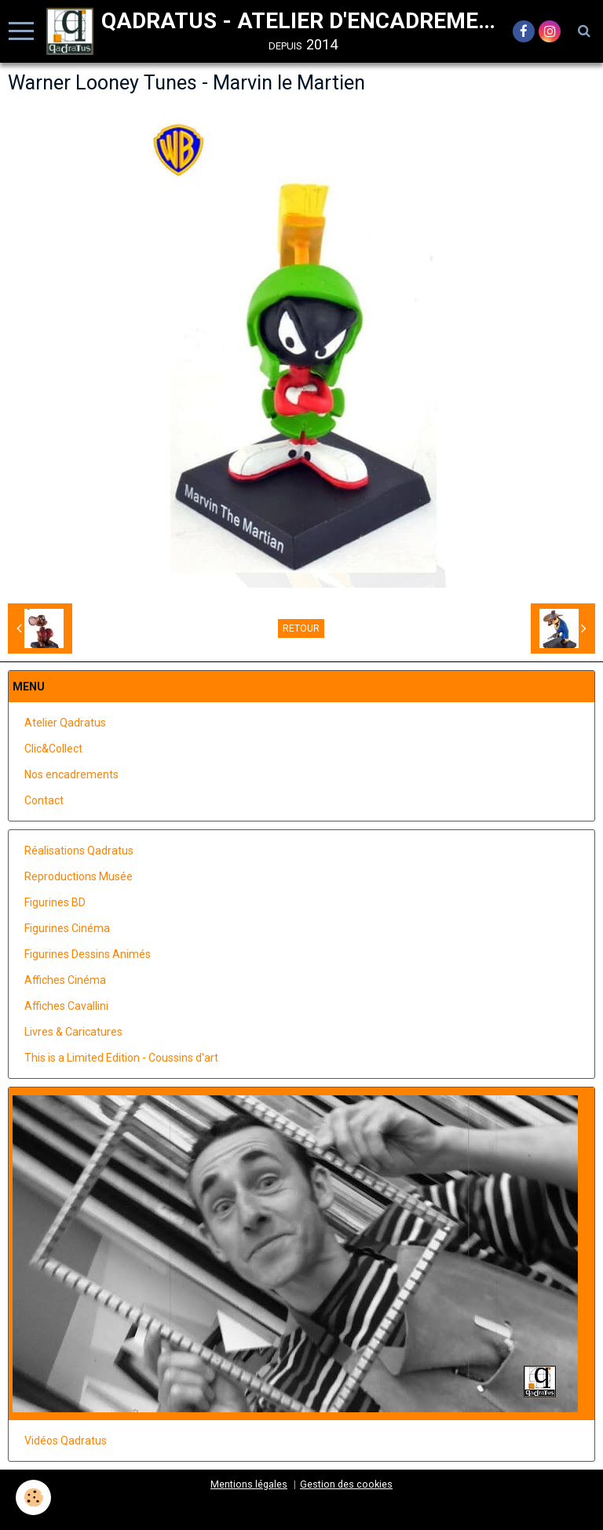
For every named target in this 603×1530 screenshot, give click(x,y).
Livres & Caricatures (73, 1031)
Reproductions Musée (78, 876)
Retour (301, 628)
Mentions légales (248, 1484)
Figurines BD (55, 902)
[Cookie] (33, 1497)
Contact (44, 800)
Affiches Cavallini (66, 1006)
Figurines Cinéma (67, 928)
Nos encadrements (71, 774)
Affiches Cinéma (65, 980)
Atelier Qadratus (65, 722)
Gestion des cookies (346, 1484)
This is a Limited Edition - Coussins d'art (121, 1057)
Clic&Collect (53, 748)
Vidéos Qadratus (65, 1440)
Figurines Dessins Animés (87, 954)
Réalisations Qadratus (78, 850)
